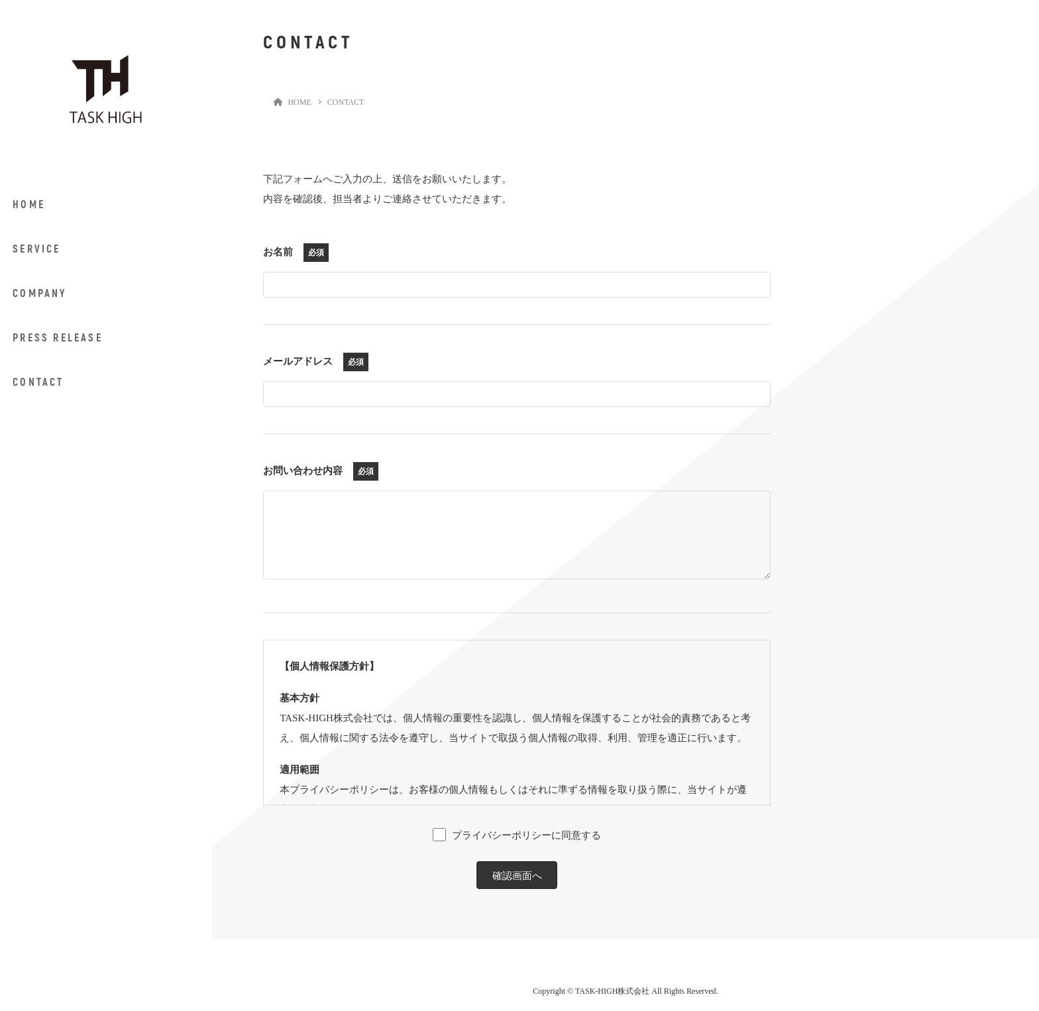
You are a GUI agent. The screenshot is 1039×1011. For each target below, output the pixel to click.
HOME (29, 204)
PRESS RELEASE (58, 338)
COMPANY (39, 293)
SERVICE (36, 249)
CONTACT (38, 382)
